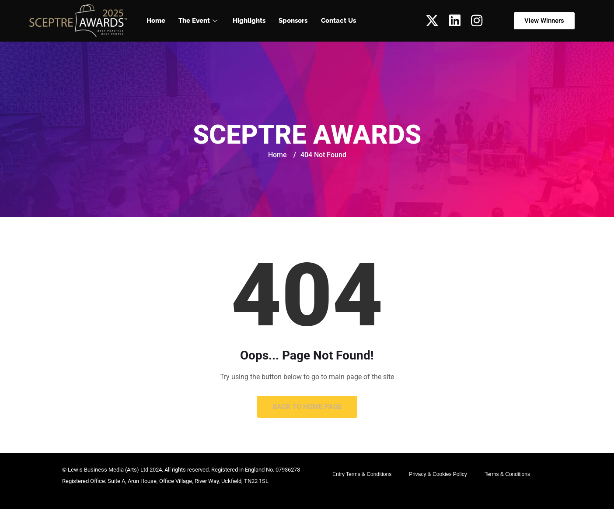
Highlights (249, 21)
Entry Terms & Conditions (361, 474)
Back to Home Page (307, 406)
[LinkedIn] (454, 20)
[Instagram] (476, 20)
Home (156, 21)
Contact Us (338, 21)
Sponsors (293, 21)
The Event (199, 21)
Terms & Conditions (507, 474)
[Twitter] (432, 20)
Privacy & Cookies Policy (438, 474)
